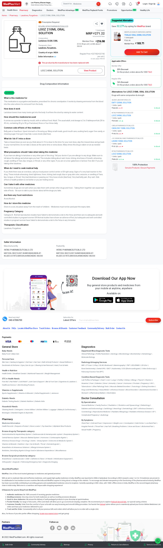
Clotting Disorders (148, 387)
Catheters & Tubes (37, 459)
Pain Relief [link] (13, 382)
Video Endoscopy (148, 369)
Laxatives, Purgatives (29, 15)
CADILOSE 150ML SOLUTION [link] (123, 128)
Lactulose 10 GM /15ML (48, 41)
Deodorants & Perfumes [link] (11, 365)
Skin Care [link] (5, 362)
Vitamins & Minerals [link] (26, 393)
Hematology (146, 354)
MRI (83, 365)
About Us (6, 328)
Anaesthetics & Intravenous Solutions (15, 447)
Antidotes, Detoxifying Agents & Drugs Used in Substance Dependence (28, 451)
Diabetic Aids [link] (40, 401)
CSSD (27, 459)
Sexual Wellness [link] (66, 362)
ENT (135, 408)
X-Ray (95, 365)
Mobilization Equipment (63, 459)
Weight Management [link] (52, 374)
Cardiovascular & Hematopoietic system (47, 434)
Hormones (45, 438)
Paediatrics (112, 405)
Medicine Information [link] (11, 423)
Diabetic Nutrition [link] (27, 401)
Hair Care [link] (37, 362)
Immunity (112, 383)
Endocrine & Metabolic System (60, 441)
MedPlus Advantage (68, 10)
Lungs (114, 380)
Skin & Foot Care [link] (52, 382)
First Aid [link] (5, 382)
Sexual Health (86, 430)
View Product (90, 70)
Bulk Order (110, 328)
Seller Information (47, 57)
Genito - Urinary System (39, 441)
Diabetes (98, 383)
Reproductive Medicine (101, 412)
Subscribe (153, 320)
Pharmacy (23, 10)
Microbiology (124, 354)
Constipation (129, 423)
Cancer (119, 383)
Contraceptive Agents (58, 438)
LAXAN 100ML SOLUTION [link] (122, 141)
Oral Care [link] (29, 362)
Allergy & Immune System (40, 447)
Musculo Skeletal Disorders (120, 387)
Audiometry (116, 369)
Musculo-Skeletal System (30, 438)
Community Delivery (95, 328)
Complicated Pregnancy (90, 415)
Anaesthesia (6, 459)
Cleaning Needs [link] (8, 409)
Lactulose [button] (9, 93)
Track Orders (44, 328)
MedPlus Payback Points (92, 10)
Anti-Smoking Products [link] (26, 385)
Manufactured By (11, 246)
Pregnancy (145, 383)
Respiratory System (71, 434)
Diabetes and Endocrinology (92, 408)
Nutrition (21, 444)
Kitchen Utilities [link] (42, 409)
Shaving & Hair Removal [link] (44, 365)
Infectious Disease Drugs (11, 441)
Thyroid (141, 380)
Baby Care (15, 354)
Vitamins (148, 380)
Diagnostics (37, 10)
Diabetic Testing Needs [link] (10, 401)
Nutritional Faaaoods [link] (35, 374)
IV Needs (49, 459)
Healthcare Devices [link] (9, 385)
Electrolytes (111, 393)
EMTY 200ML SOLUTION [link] (121, 103)
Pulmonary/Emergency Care (31, 462)
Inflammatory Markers (98, 393)
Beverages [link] (6, 413)
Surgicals (16, 462)
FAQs (14, 328)
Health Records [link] (7, 426)
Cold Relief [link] (23, 382)
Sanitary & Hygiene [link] (17, 362)
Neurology (117, 408)
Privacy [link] (90, 545)
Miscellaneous (61, 451)
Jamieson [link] (55, 393)
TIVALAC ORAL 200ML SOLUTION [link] (137, 35)
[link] (11, 4)
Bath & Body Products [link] (50, 362)
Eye (27, 444)
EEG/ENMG (136, 365)
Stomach (85, 393)
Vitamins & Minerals (9, 444)
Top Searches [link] (47, 426)
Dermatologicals (53, 444)
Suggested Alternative (122, 20)
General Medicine (88, 405)
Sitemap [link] (67, 545)
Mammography (119, 365)
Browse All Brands (59, 328)
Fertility (120, 380)
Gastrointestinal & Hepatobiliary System (16, 434)
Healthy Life (145, 10)
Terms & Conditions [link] (154, 545)
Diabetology (145, 405)
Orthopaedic (6, 462)
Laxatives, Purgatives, (47, 48)
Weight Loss (118, 423)
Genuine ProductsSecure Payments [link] (140, 168)
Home (4, 15)
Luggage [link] (53, 409)
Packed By (60, 246)
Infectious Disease (117, 390)
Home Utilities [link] (30, 409)
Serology (114, 354)
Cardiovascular (18, 459)
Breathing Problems (119, 426)
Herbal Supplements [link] (42, 393)
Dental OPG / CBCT (104, 369)
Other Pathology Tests (101, 387)
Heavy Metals (104, 390)
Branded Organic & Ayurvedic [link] (22, 413)
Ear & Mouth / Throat (37, 444)
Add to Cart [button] (141, 52)
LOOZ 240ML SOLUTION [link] (121, 115)
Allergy (133, 380)
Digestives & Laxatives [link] (67, 382)
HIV (151, 383)
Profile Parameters (102, 354)
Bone (105, 383)
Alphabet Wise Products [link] (62, 426)
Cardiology (108, 408)
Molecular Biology (88, 357)
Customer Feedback (77, 328)
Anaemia (85, 383)
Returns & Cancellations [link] (120, 545)
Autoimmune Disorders (148, 390)
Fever (92, 383)
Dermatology (127, 408)
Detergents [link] (19, 409)
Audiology (104, 415)
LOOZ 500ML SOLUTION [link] (121, 154)
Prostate (136, 383)
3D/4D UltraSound (105, 365)
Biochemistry (135, 354)
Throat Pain (99, 426)
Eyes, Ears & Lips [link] (27, 365)
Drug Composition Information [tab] (54, 84)
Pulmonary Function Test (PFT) (93, 372)
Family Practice (101, 405)
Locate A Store (28, 328)
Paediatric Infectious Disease (140, 412)
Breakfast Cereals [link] (19, 374)
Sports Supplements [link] (9, 393)
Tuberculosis (86, 387)
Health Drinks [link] (7, 374)
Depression (107, 423)
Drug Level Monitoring (90, 390)
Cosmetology (86, 412)
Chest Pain (85, 423)
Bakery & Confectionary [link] (66, 409)
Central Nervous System (10, 438)
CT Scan (89, 365)
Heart (103, 380)
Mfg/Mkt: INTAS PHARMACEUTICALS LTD (53, 26)
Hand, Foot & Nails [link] (61, 365)
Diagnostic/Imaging (50, 462)
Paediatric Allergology (120, 412)
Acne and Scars (134, 426)
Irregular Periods (87, 426)
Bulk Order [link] (9, 545)
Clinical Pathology (88, 354)
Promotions (112, 10)
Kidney (127, 380)
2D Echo (144, 365)
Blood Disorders (132, 390)
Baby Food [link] (6, 354)
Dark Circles (139, 423)
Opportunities (128, 10)
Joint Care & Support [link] (36, 382)
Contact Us (120, 328)
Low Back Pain (151, 423)
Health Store (9, 10)
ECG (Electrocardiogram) (131, 369)
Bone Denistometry (88, 369)
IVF (153, 412)
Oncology (25, 441)
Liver (108, 380)
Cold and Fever (96, 423)
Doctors (50, 10)
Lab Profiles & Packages (90, 380)
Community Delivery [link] (38, 545)
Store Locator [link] (35, 426)
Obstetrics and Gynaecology (128, 405)
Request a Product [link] (22, 426)
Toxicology (136, 387)
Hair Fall (108, 426)
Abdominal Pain (147, 426)
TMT (128, 365)
